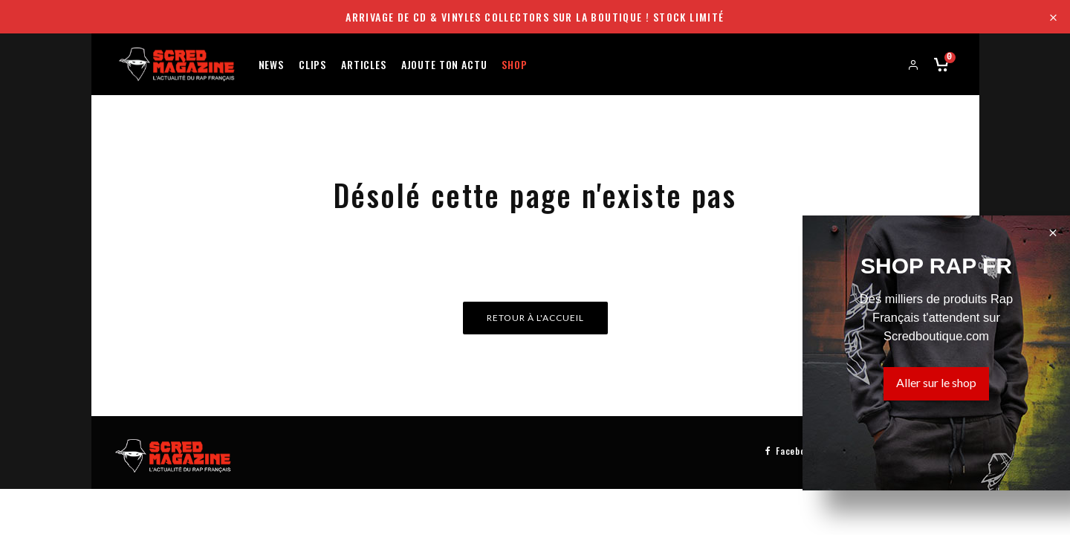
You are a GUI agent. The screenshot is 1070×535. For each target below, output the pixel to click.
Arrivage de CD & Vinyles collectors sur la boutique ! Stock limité (535, 17)
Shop (514, 63)
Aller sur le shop (936, 382)
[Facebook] (790, 449)
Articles (363, 63)
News (271, 63)
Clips (312, 63)
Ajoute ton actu (444, 63)
